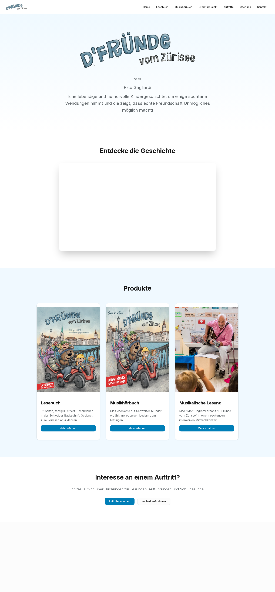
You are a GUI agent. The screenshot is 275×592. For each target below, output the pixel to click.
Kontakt (262, 6)
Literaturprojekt (208, 6)
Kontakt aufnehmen (154, 501)
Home (146, 6)
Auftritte (229, 6)
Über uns (245, 6)
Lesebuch (162, 6)
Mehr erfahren (68, 428)
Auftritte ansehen (119, 501)
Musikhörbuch (183, 6)
